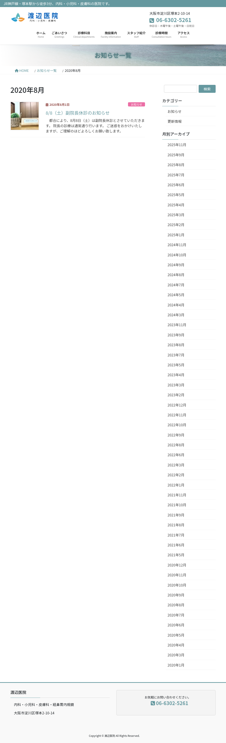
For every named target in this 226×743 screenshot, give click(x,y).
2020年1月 (176, 665)
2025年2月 (176, 224)
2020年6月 (176, 625)
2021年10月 (177, 504)
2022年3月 (176, 464)
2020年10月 (177, 585)
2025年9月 (176, 154)
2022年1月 (176, 485)
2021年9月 (176, 515)
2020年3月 (176, 654)
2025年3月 (176, 214)
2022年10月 (177, 424)
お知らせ (136, 104)
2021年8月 (176, 524)
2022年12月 (177, 405)
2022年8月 (176, 444)
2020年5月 (176, 635)
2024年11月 (177, 244)
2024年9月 (176, 264)
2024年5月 (176, 294)
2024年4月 (176, 304)
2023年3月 (176, 384)
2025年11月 (177, 144)
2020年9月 (176, 595)
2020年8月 (176, 604)
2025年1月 (176, 234)
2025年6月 (176, 184)
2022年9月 (176, 435)
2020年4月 (176, 645)
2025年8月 (176, 164)
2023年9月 (176, 334)
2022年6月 (176, 454)
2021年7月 (176, 535)
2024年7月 (176, 284)
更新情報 (175, 121)
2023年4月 (176, 374)
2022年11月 (177, 414)
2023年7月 (176, 355)
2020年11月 (177, 574)
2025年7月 (176, 174)
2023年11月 (177, 324)
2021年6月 (176, 544)
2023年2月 (176, 394)
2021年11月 (177, 494)
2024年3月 (176, 314)
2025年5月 (176, 194)
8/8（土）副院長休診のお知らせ (78, 113)
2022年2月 (176, 474)
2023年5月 (176, 364)
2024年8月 (176, 274)
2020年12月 (177, 565)
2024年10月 (177, 254)
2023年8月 (176, 344)
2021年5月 (176, 554)
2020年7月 (176, 615)
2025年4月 (176, 204)
